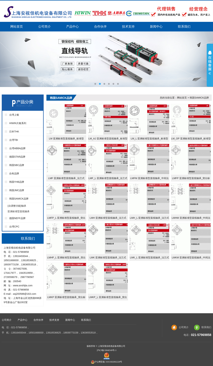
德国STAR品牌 (17, 156)
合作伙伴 (100, 26)
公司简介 (44, 26)
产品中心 (72, 26)
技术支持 (128, 26)
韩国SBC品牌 (16, 165)
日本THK (14, 131)
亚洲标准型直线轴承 (19, 211)
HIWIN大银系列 (17, 123)
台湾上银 (14, 114)
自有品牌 (14, 173)
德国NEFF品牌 (17, 218)
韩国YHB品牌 (16, 181)
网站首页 (16, 26)
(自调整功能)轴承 (17, 205)
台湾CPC (14, 226)
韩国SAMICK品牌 (18, 198)
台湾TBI (13, 140)
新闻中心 (156, 26)
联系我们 (184, 26)
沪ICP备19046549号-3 (106, 350)
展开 (210, 65)
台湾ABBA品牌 (17, 148)
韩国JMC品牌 (16, 190)
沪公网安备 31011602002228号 (106, 362)
